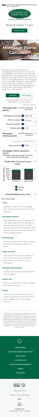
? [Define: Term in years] (22, 120)
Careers (20, 368)
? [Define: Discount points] (22, 124)
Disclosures (20, 373)
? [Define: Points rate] (22, 128)
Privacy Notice (20, 347)
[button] (19, 109)
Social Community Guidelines (20, 364)
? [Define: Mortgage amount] (22, 116)
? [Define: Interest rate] (22, 145)
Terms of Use (20, 356)
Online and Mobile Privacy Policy (20, 351)
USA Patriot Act (20, 360)
